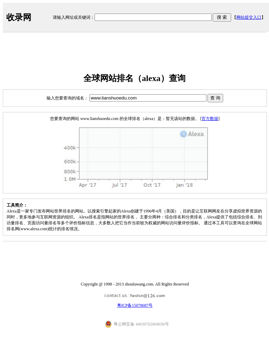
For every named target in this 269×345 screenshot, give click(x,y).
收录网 (18, 17)
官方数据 (210, 118)
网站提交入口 (248, 17)
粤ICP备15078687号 (135, 305)
